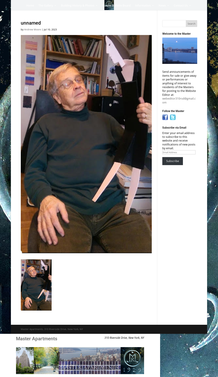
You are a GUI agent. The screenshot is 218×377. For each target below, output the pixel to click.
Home (30, 5)
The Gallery (45, 5)
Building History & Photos (77, 5)
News (162, 5)
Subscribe (172, 161)
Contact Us (181, 5)
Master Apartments (36, 338)
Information (143, 5)
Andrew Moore (32, 29)
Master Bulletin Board (116, 5)
